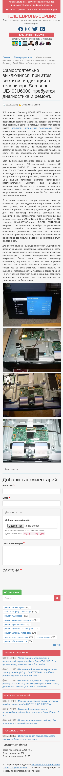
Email (5, 498)
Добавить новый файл (17, 520)
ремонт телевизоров (14, 607)
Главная (6, 57)
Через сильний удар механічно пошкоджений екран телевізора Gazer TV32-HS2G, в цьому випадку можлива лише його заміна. (29, 661)
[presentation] (28, 583)
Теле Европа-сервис (31, 16)
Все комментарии (48, 9)
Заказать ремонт (31, 34)
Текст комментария (13, 543)
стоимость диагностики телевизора (31, 128)
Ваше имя (8, 485)
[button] (32, 304)
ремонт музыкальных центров (19, 629)
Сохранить (11, 592)
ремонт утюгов (43, 637)
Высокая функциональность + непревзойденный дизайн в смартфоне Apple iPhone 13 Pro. (31, 712)
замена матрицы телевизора (18, 611)
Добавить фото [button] (14, 512)
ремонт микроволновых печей (19, 620)
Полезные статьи (14, 730)
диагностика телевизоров (16, 637)
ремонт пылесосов (13, 616)
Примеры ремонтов (27, 9)
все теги (56, 645)
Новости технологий (17, 695)
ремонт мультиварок (14, 624)
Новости (10, 9)
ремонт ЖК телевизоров (16, 641)
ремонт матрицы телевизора (18, 633)
